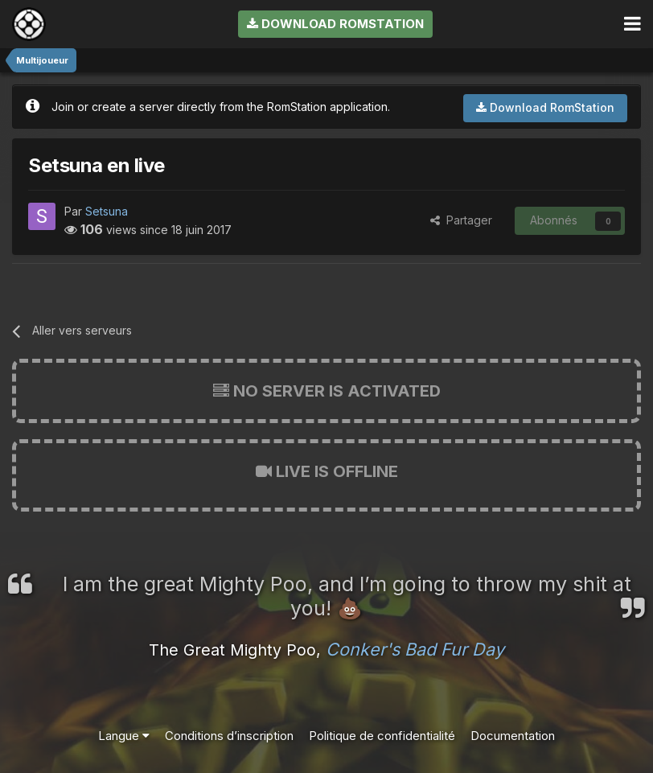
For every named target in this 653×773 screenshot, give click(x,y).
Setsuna (106, 211)
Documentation (512, 735)
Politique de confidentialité (382, 735)
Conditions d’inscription (229, 735)
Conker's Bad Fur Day (415, 649)
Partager (461, 220)
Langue (124, 735)
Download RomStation (335, 23)
